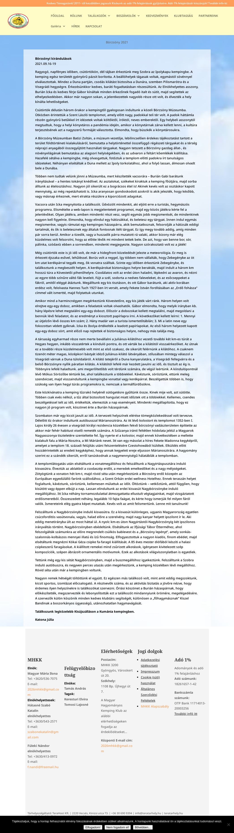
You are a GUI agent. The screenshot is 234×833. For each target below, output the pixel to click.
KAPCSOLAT (94, 26)
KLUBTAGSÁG (183, 16)
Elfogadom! (92, 827)
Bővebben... (143, 827)
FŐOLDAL (57, 16)
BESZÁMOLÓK (126, 16)
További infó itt (185, 714)
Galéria (56, 26)
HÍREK (75, 26)
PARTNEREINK (208, 16)
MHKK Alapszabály (155, 706)
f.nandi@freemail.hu (43, 767)
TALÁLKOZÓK (97, 16)
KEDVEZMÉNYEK (157, 16)
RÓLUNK (76, 16)
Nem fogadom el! (117, 827)
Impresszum (150, 671)
